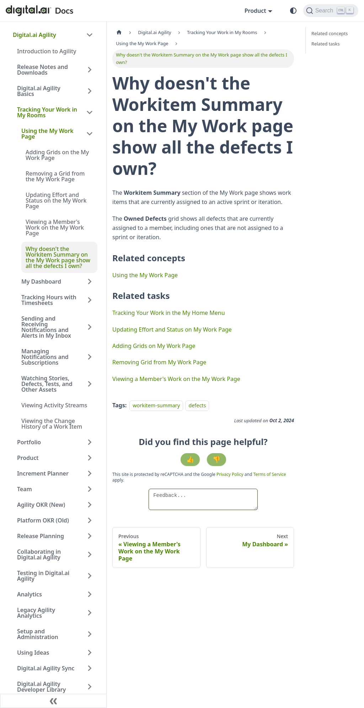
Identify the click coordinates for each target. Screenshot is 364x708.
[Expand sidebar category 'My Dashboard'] (89, 281)
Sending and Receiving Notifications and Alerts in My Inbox (46, 327)
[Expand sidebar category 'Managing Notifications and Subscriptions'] (89, 357)
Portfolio (29, 442)
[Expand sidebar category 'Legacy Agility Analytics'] (89, 613)
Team (24, 489)
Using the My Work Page (47, 133)
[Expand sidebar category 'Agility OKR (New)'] (89, 505)
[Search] (330, 10)
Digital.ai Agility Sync (45, 668)
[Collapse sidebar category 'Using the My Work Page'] (89, 134)
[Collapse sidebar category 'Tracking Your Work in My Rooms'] (89, 112)
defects (197, 405)
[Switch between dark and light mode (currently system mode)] (293, 10)
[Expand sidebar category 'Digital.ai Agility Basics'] (89, 91)
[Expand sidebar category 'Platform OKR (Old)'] (89, 520)
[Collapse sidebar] (53, 701)
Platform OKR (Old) (43, 520)
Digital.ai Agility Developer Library (41, 686)
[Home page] (119, 32)
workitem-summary (156, 405)
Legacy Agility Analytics (36, 613)
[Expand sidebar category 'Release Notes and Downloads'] (89, 70)
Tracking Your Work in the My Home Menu (168, 313)
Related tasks (325, 44)
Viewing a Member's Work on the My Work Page (55, 227)
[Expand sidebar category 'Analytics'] (89, 594)
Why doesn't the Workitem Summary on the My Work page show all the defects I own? (58, 257)
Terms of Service (269, 474)
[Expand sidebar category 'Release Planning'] (89, 536)
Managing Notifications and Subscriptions (45, 356)
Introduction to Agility (46, 51)
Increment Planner (43, 473)
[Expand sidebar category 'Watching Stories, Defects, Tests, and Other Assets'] (89, 384)
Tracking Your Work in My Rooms (47, 112)
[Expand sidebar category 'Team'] (89, 489)
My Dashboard (41, 281)
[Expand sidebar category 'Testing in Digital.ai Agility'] (89, 576)
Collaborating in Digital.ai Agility (39, 554)
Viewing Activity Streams (54, 405)
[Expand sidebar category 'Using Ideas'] (89, 652)
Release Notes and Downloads (42, 69)
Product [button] (255, 11)
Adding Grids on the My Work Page (57, 155)
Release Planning (40, 536)
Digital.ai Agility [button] (34, 35)
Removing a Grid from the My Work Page (55, 176)
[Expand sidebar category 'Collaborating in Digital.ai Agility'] (89, 554)
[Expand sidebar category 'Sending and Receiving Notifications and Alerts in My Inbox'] (89, 327)
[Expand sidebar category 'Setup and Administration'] (89, 634)
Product (28, 458)
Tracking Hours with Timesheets (48, 300)
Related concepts (329, 33)
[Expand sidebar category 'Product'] (89, 458)
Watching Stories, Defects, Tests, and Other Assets (47, 383)
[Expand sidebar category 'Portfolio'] (89, 442)
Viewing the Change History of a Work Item (51, 423)
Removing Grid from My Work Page (159, 362)
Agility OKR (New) (41, 505)
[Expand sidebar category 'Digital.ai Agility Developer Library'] (89, 687)
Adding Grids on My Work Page (154, 346)
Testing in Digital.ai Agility (43, 576)
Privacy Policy (230, 474)
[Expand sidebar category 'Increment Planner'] (89, 473)
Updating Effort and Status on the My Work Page (56, 200)
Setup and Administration (37, 634)
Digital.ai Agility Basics (38, 91)
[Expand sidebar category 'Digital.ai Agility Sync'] (89, 668)
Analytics (29, 594)
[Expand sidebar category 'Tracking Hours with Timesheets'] (89, 300)
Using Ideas (33, 652)
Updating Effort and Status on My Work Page (172, 329)
